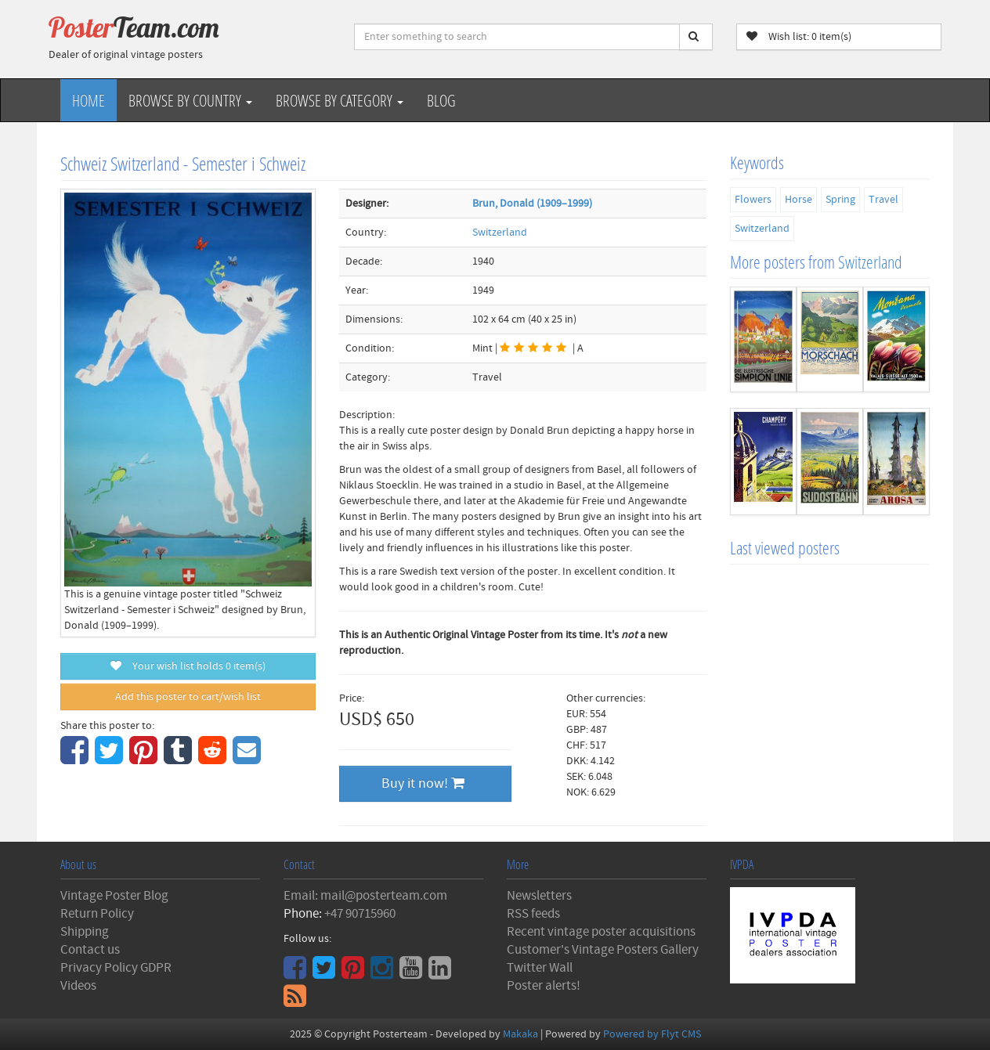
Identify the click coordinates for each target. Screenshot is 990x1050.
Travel (883, 200)
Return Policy (97, 913)
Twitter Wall (540, 967)
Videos (78, 985)
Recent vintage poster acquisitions (601, 931)
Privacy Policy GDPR (116, 967)
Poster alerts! (543, 985)
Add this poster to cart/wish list (188, 697)
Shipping (84, 931)
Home (88, 100)
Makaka (520, 1034)
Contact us (90, 949)
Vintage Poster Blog (114, 895)
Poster (134, 27)
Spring (840, 200)
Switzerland (499, 233)
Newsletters (539, 895)
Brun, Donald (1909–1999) (532, 204)
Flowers (753, 200)
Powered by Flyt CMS (652, 1034)
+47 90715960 (360, 913)
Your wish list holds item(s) (188, 666)
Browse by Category (339, 100)
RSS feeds (533, 913)
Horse (798, 200)
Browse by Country (190, 100)
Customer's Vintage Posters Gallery (603, 949)
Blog (441, 100)
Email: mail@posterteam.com (365, 895)
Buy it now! (422, 783)
